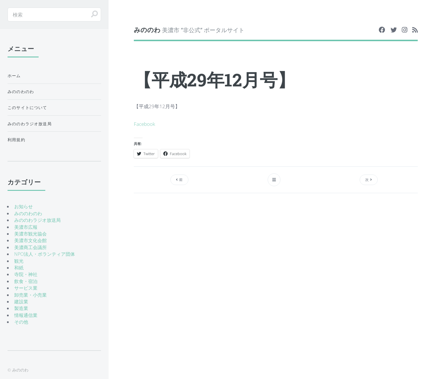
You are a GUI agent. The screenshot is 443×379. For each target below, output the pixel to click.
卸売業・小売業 (30, 295)
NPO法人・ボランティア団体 (44, 254)
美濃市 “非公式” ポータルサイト (189, 30)
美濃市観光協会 (30, 234)
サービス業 (25, 288)
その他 (21, 322)
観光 (19, 261)
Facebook (144, 123)
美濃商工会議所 (30, 247)
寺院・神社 (25, 274)
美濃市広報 (25, 227)
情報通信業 (25, 315)
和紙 (19, 267)
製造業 (21, 308)
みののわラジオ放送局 (30, 123)
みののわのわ (21, 91)
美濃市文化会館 (30, 240)
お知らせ (23, 206)
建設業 (21, 301)
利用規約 (16, 139)
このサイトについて (27, 107)
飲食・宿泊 (25, 281)
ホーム (14, 75)
